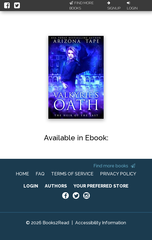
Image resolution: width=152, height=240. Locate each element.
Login (132, 5)
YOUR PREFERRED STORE (101, 186)
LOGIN (30, 186)
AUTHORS (56, 186)
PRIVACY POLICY (118, 173)
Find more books (114, 165)
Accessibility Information (100, 222)
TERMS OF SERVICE (72, 173)
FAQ (40, 173)
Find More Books (81, 5)
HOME (22, 173)
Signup (113, 5)
